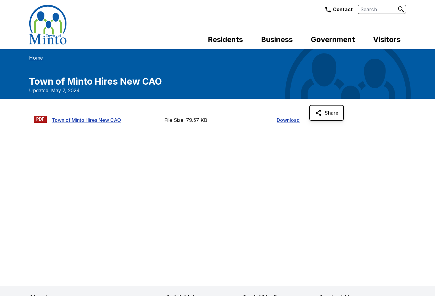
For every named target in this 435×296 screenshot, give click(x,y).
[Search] (401, 9)
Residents (225, 39)
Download (288, 120)
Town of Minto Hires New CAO (86, 120)
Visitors (387, 39)
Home (36, 58)
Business (277, 39)
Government (333, 39)
